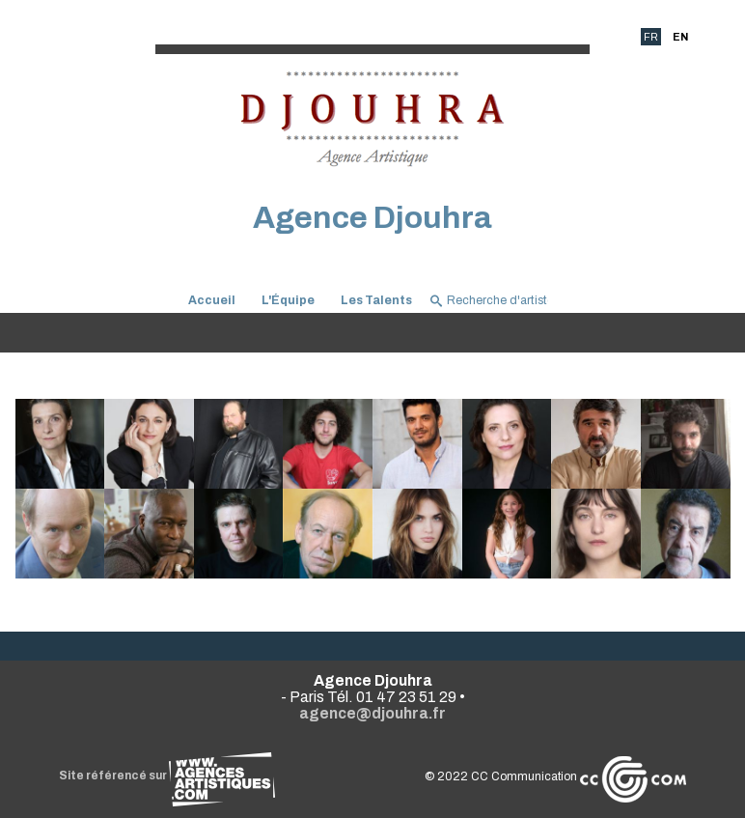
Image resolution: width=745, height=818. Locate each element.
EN (680, 36)
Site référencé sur (167, 775)
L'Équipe (288, 300)
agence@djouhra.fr (372, 713)
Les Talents (376, 300)
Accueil (211, 300)
